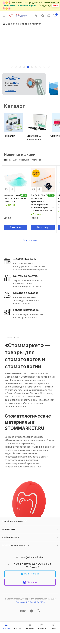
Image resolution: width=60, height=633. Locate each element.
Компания (8, 529)
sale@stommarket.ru (32, 557)
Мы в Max (30, 582)
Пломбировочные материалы (33, 137)
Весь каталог (57, 153)
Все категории (57, 103)
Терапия (10, 135)
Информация (10, 537)
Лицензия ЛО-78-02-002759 (30, 602)
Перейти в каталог (14, 521)
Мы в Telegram (30, 573)
